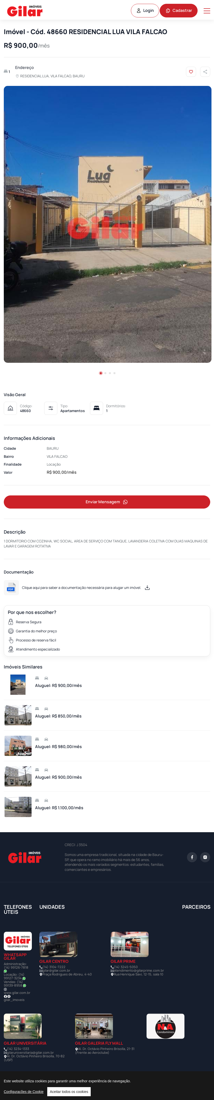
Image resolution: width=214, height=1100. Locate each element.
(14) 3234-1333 (18, 1049)
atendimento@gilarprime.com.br (139, 970)
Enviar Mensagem (107, 502)
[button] (101, 373)
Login (145, 10)
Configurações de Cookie (23, 1092)
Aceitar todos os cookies (69, 1092)
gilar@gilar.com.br (56, 970)
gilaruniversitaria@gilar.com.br (30, 1053)
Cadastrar (178, 10)
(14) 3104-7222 (53, 967)
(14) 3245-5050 (126, 967)
